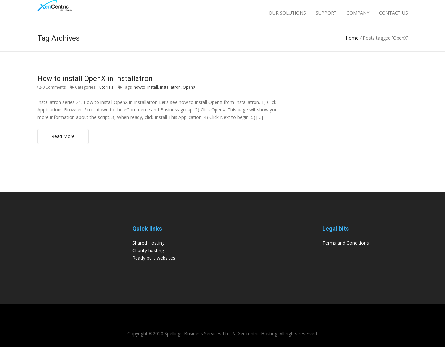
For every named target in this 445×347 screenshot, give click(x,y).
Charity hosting (148, 250)
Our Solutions (287, 13)
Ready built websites (153, 258)
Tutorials (105, 87)
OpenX (189, 87)
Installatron (170, 87)
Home (352, 38)
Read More (63, 136)
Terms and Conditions (345, 243)
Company (358, 13)
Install (152, 87)
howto (139, 87)
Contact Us (393, 13)
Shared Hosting (148, 243)
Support (326, 13)
